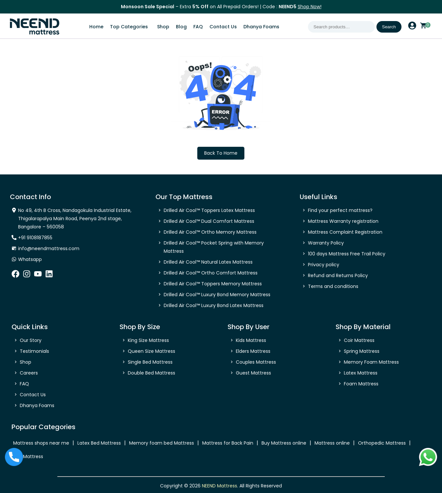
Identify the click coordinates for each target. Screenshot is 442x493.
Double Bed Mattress (151, 373)
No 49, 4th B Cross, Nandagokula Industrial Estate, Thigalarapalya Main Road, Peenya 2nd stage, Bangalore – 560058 (74, 218)
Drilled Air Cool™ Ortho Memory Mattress (210, 232)
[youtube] (38, 276)
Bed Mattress (28, 456)
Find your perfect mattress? (340, 210)
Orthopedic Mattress (382, 443)
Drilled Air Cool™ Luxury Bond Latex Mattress (213, 305)
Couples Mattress (256, 362)
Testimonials (34, 351)
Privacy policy (323, 264)
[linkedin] (49, 276)
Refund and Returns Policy (338, 275)
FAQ (198, 26)
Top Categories (129, 26)
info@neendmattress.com (48, 248)
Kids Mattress (251, 340)
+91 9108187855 (35, 237)
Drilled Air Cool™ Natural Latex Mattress (208, 262)
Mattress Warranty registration (343, 221)
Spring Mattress (361, 351)
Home (96, 26)
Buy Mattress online (284, 443)
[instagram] (27, 276)
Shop (163, 26)
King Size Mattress (148, 340)
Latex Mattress (360, 373)
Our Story (30, 340)
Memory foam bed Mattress (161, 443)
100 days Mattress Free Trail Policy (346, 253)
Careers (29, 373)
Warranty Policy (326, 243)
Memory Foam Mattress (371, 362)
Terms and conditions (333, 286)
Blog (181, 26)
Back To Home (220, 153)
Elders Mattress (253, 351)
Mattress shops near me (41, 443)
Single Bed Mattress (150, 362)
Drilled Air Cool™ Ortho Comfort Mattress (211, 273)
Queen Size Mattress (151, 351)
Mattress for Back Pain (227, 443)
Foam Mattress (361, 383)
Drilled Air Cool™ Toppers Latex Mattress (209, 210)
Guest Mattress (253, 373)
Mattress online (332, 443)
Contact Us (223, 26)
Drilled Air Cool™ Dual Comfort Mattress (209, 221)
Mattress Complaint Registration (345, 232)
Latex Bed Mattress (99, 443)
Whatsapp (30, 259)
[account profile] (412, 28)
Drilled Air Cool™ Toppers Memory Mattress (213, 283)
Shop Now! (309, 6)
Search (389, 26)
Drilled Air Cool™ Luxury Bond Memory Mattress (217, 294)
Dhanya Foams (261, 26)
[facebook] (15, 276)
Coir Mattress (359, 340)
